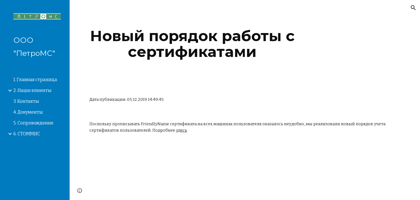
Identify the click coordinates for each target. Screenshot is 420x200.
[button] (413, 7)
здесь (181, 130)
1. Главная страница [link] (35, 79)
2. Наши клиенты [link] (32, 90)
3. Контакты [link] (26, 101)
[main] (192, 43)
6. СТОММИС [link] (26, 133)
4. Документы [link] (28, 112)
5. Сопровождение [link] (33, 123)
